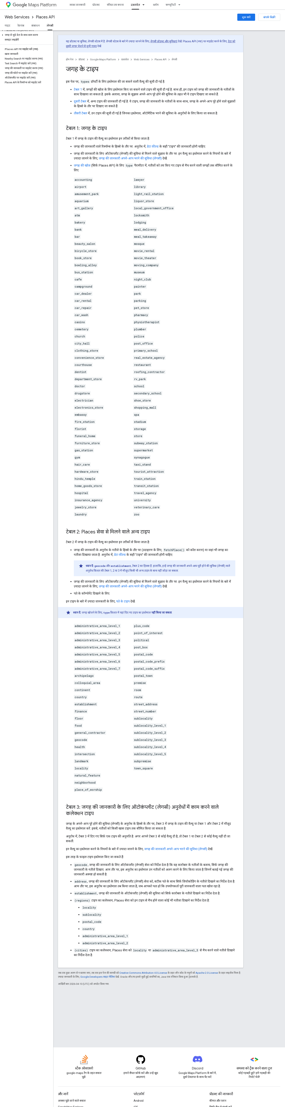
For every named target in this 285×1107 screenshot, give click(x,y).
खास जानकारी (77, 5)
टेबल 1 (78, 89)
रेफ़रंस (20, 25)
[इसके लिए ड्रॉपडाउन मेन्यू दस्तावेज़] (144, 4)
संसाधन (35, 25)
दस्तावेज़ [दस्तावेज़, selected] (135, 5)
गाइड (7, 25)
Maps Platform (34, 5)
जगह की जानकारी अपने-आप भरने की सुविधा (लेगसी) (130, 158)
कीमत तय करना (115, 5)
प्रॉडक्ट (96, 5)
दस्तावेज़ (125, 59)
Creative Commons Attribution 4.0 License (143, 972)
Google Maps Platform (103, 59)
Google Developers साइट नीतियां (97, 976)
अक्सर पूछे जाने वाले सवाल (72, 1100)
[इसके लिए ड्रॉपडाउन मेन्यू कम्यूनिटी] (180, 4)
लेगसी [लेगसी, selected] (50, 25)
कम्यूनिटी (171, 5)
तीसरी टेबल (80, 113)
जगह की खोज (82, 165)
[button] (26, 30)
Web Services (17, 17)
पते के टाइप (123, 601)
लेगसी (174, 59)
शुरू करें (246, 17)
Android (138, 1100)
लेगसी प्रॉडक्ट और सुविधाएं (163, 41)
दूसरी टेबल (80, 101)
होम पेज (69, 59)
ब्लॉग (156, 5)
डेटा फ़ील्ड (153, 146)
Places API (45, 17)
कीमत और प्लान (217, 1100)
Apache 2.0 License (207, 972)
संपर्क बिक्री (269, 17)
